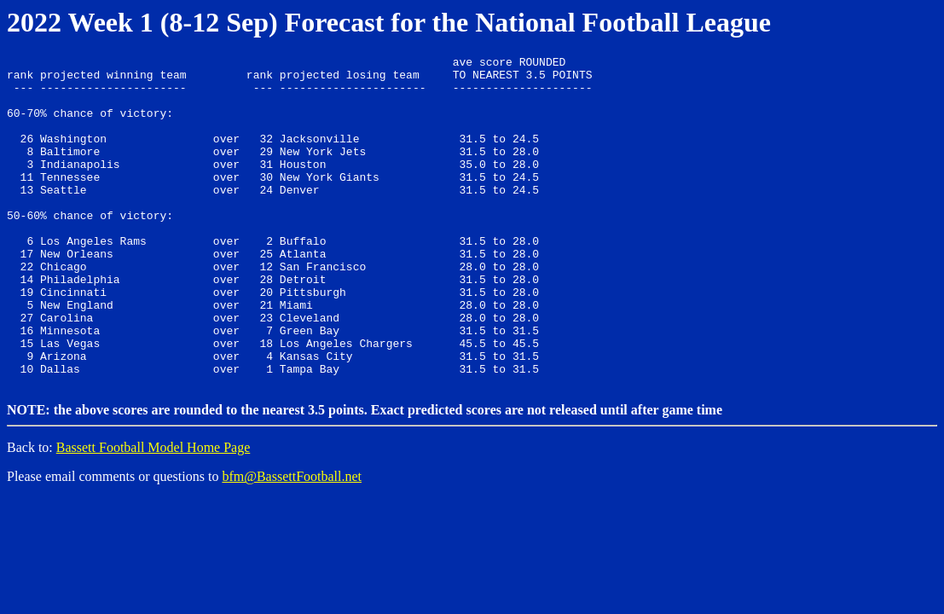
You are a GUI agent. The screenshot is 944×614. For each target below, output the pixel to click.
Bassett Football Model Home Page (153, 511)
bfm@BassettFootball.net (292, 540)
